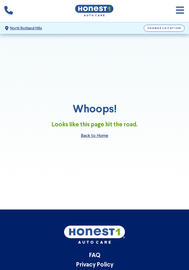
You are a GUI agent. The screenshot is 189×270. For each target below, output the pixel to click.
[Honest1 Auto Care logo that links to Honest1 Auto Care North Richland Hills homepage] (94, 11)
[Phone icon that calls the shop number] (8, 11)
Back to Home (94, 135)
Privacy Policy (94, 265)
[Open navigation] (180, 11)
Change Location (164, 28)
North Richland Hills (26, 28)
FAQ (94, 255)
